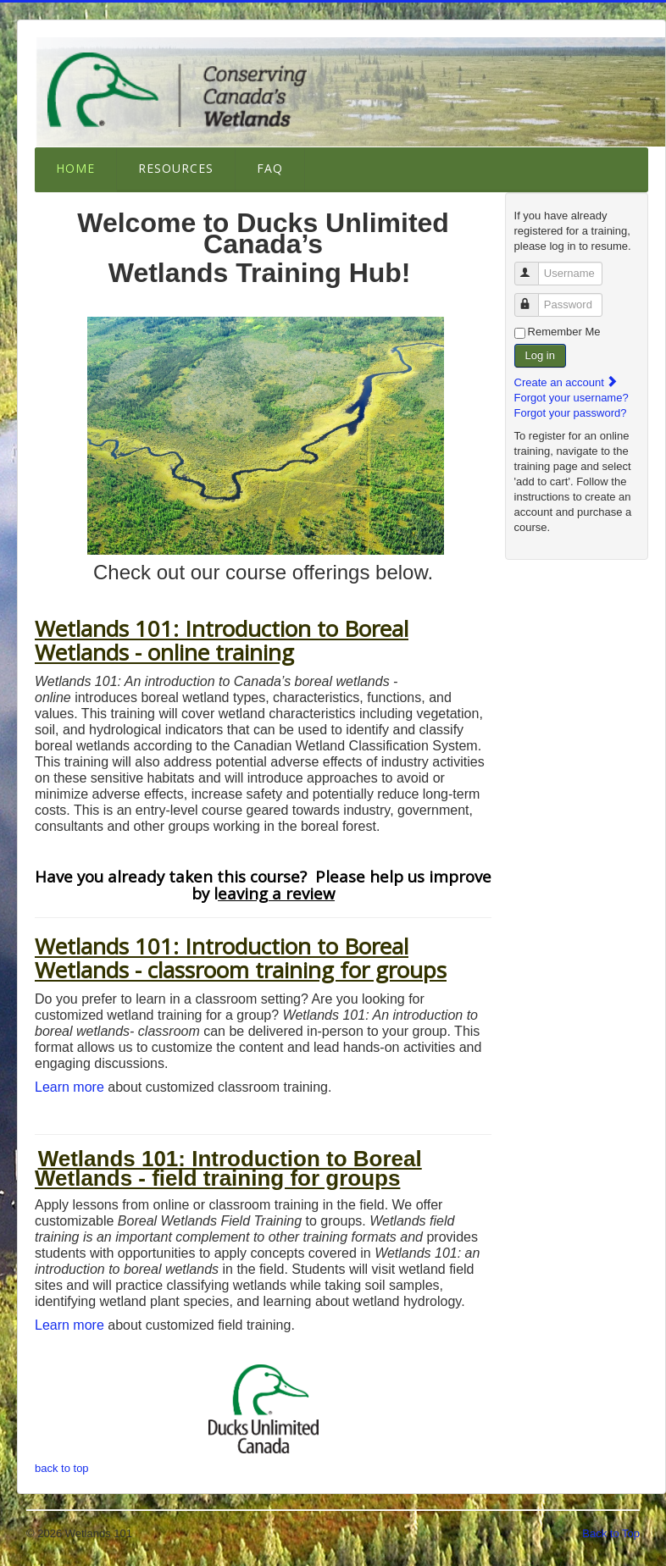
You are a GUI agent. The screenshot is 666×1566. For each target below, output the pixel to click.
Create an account (566, 382)
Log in (540, 355)
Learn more (71, 1087)
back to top (62, 1468)
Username (534, 266)
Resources (176, 168)
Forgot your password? (570, 413)
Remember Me (564, 331)
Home (75, 168)
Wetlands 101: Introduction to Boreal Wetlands (221, 958)
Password (534, 297)
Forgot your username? (571, 397)
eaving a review (276, 893)
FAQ (270, 168)
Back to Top (611, 1533)
